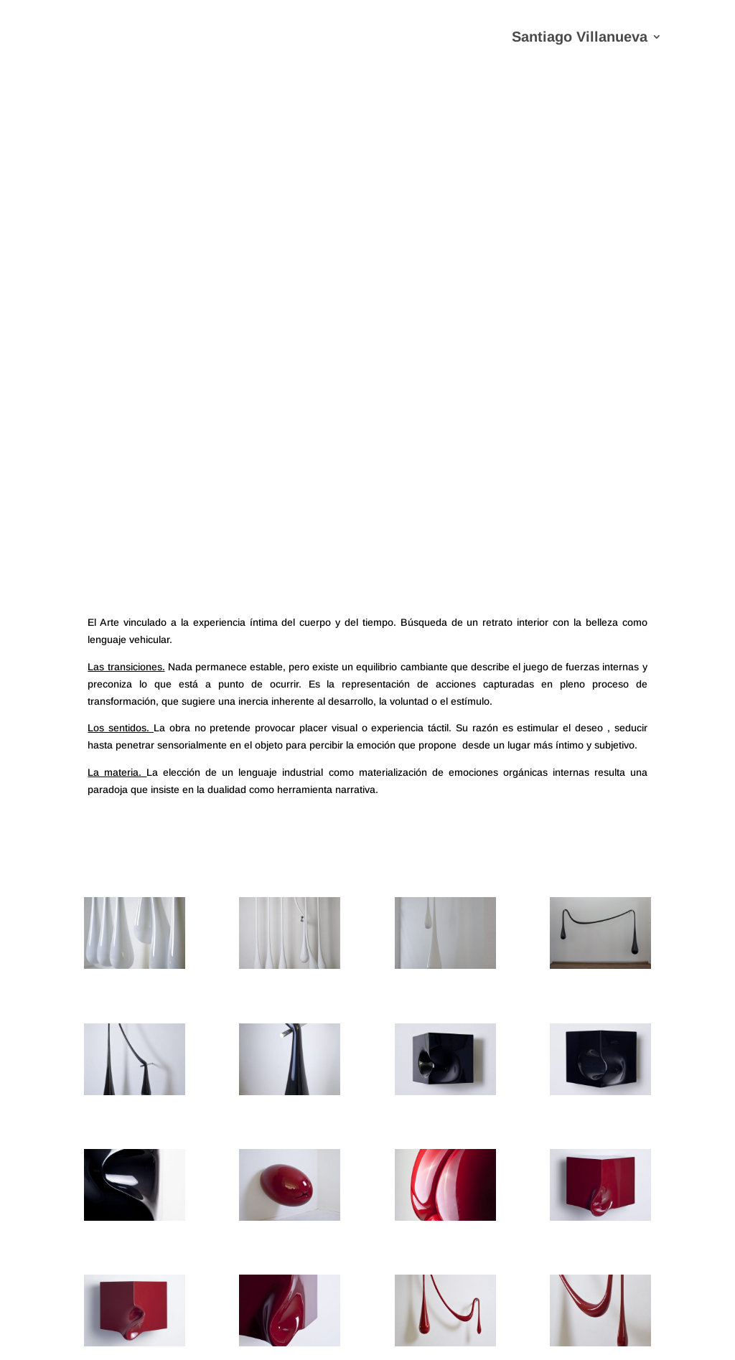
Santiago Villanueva (579, 38)
